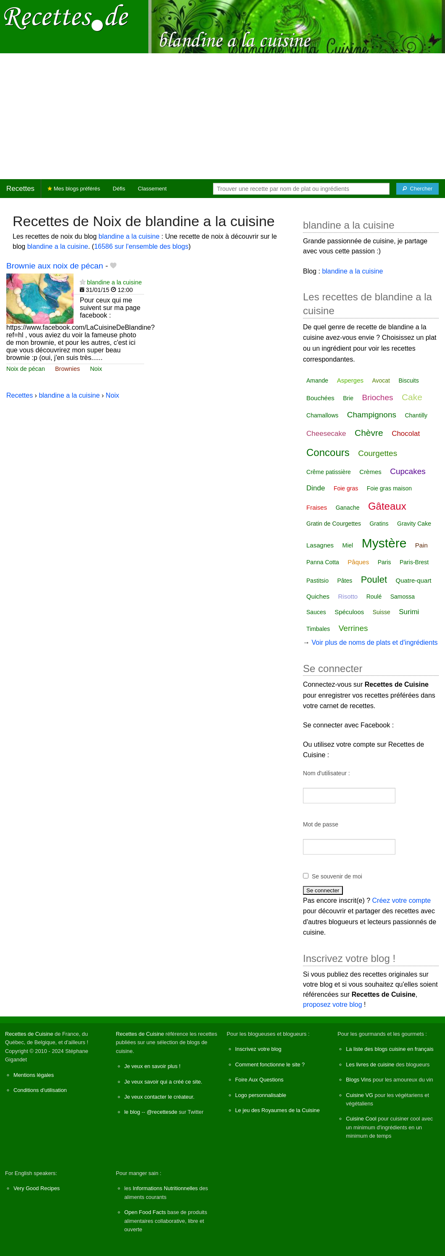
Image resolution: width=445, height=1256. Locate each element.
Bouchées (320, 397)
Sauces (316, 612)
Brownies (67, 368)
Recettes (20, 189)
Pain (421, 545)
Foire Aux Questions (259, 1079)
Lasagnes (320, 545)
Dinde (315, 488)
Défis (119, 188)
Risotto (348, 596)
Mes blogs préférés (73, 188)
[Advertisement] (222, 116)
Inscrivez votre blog (258, 1049)
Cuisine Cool (361, 1118)
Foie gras (346, 488)
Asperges (350, 380)
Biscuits (408, 380)
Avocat (381, 380)
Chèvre (369, 433)
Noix (96, 368)
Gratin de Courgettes (333, 523)
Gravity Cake (414, 523)
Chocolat (406, 434)
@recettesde (162, 1112)
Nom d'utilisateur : (326, 773)
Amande (317, 380)
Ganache (348, 507)
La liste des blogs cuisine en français (389, 1049)
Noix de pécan (25, 368)
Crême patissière (328, 472)
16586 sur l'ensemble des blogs (141, 246)
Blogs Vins (358, 1079)
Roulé (374, 596)
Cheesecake (326, 434)
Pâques (358, 561)
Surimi (409, 612)
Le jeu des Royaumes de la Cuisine (277, 1110)
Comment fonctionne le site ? (270, 1064)
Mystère (384, 543)
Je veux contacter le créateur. (159, 1097)
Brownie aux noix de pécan (54, 265)
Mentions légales (33, 1075)
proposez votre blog (332, 1004)
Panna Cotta (322, 562)
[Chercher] (417, 189)
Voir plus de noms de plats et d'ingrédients (374, 642)
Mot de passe (320, 824)
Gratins (378, 523)
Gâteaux (387, 506)
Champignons (371, 414)
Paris (384, 562)
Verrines (353, 628)
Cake (412, 397)
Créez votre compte (401, 900)
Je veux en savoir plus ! (152, 1066)
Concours (328, 452)
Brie (348, 398)
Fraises (316, 507)
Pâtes (344, 580)
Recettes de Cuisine (29, 1034)
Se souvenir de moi (337, 876)
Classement (152, 188)
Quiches (317, 596)
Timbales (318, 628)
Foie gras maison (389, 488)
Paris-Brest (414, 562)
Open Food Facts (145, 1212)
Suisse (381, 612)
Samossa (402, 596)
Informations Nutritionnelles (165, 1188)
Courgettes (377, 453)
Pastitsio (317, 580)
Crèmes (370, 471)
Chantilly (416, 415)
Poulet (374, 579)
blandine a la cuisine (129, 236)
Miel (347, 545)
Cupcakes (408, 471)
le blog (132, 1112)
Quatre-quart (414, 580)
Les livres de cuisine (370, 1064)
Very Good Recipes (36, 1188)
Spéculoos (349, 611)
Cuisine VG (359, 1095)
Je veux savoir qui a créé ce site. (163, 1082)
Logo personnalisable (261, 1095)
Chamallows (322, 415)
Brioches (377, 397)
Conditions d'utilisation (40, 1090)
